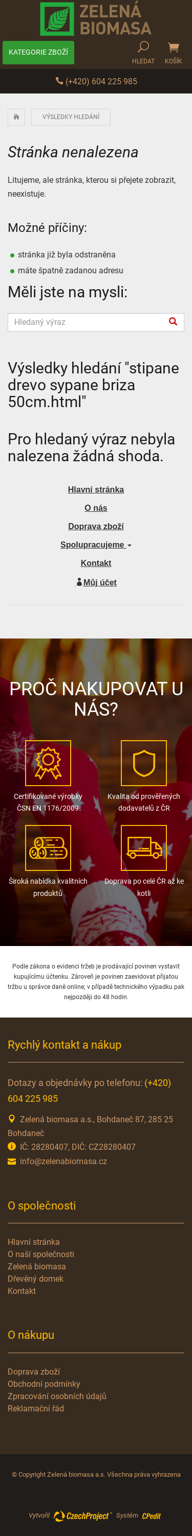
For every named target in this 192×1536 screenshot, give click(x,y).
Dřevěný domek (35, 1279)
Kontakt (96, 563)
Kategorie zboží (38, 52)
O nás (95, 508)
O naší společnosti (41, 1254)
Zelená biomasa (37, 1266)
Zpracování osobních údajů (57, 1396)
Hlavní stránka (34, 1242)
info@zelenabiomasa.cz (63, 1161)
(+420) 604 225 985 (96, 81)
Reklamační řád (36, 1408)
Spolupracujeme (96, 544)
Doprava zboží (95, 526)
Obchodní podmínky (44, 1384)
